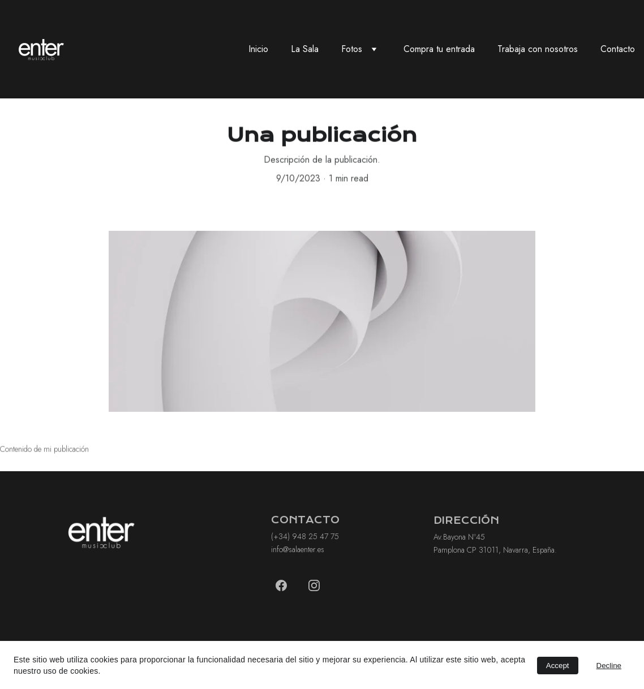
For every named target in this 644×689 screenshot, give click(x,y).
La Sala (305, 48)
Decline (608, 665)
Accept (557, 665)
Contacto (617, 48)
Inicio (258, 48)
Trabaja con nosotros (537, 48)
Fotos (351, 48)
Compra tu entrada (439, 48)
